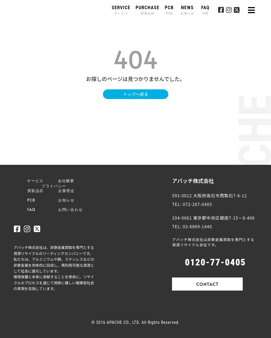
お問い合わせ (70, 209)
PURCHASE (147, 10)
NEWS (188, 10)
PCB (169, 10)
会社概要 (66, 180)
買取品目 (35, 190)
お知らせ (66, 200)
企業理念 (66, 190)
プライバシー (54, 185)
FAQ (205, 10)
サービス (35, 180)
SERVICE (121, 10)
